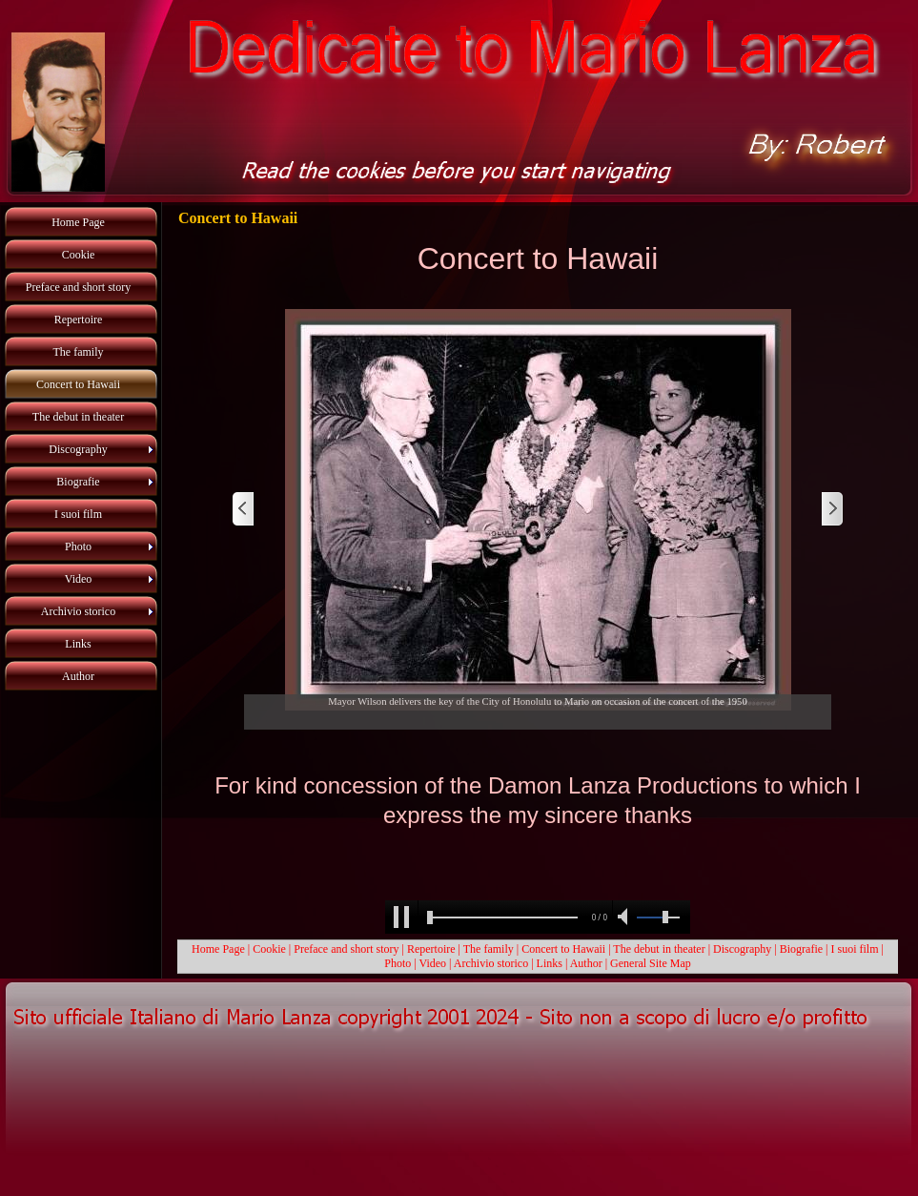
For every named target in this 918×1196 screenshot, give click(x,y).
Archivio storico (491, 963)
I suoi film (855, 949)
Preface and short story (346, 949)
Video (432, 963)
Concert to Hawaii (563, 949)
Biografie (801, 949)
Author (586, 963)
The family (488, 949)
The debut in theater (658, 949)
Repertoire (433, 949)
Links (549, 963)
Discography (742, 949)
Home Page (218, 949)
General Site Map (650, 963)
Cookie (269, 949)
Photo (397, 963)
